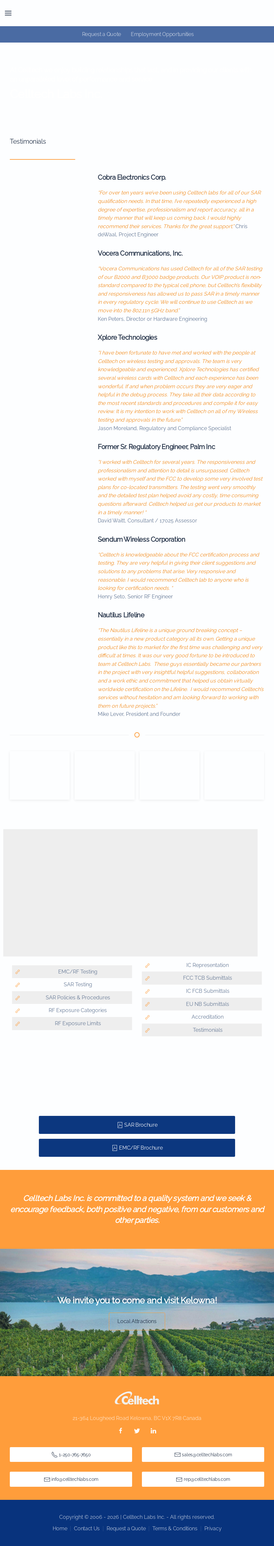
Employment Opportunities (162, 34)
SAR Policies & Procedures (76, 997)
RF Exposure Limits (76, 1023)
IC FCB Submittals (206, 991)
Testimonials (206, 1030)
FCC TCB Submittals (206, 978)
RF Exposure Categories (76, 1010)
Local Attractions (137, 1321)
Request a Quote (101, 34)
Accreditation (206, 1017)
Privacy (213, 1528)
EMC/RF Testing (76, 972)
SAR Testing (76, 984)
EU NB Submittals (206, 1004)
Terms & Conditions (174, 1528)
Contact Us (87, 1528)
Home (60, 1528)
